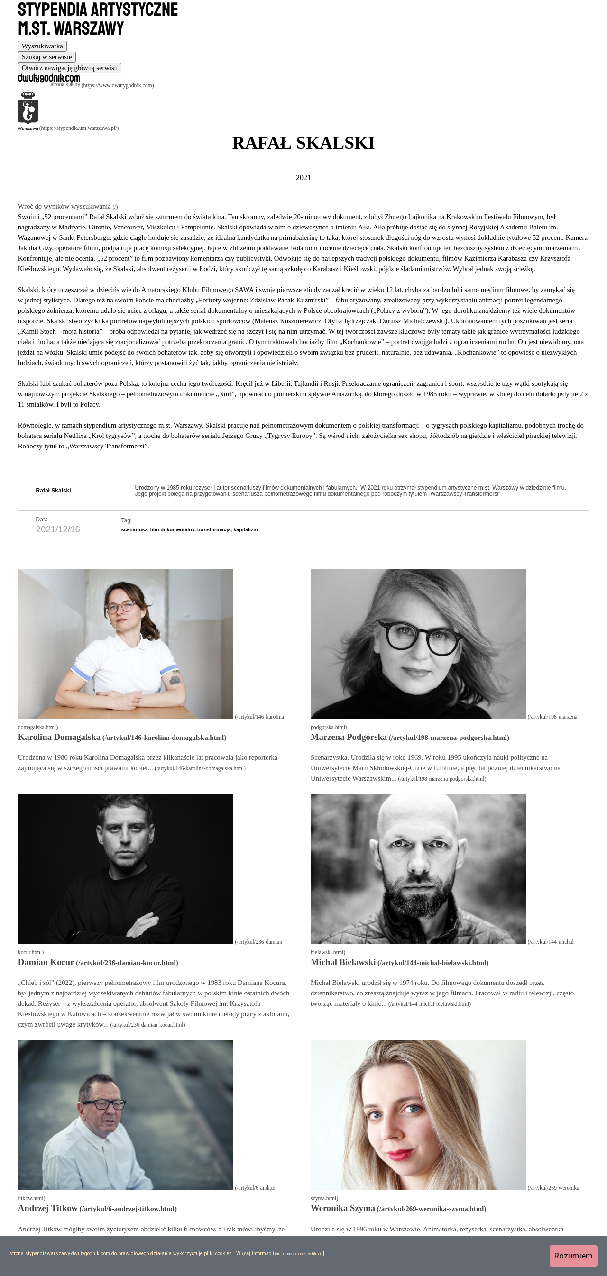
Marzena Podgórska (349, 737)
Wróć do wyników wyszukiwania (65, 206)
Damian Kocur (46, 962)
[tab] (42, 46)
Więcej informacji (255, 1253)
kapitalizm (245, 529)
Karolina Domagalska (59, 737)
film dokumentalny (172, 529)
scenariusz (134, 529)
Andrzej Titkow (48, 1208)
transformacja (213, 529)
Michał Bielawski (343, 962)
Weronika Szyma (343, 1208)
